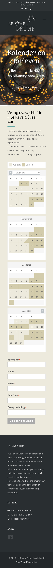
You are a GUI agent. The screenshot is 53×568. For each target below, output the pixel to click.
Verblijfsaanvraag (26, 87)
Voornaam (13, 359)
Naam (11, 371)
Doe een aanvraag (21, 420)
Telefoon (13, 395)
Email (11, 383)
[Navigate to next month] (42, 311)
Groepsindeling (16, 407)
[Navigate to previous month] (10, 173)
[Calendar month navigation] (26, 173)
